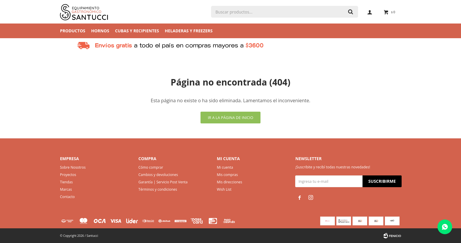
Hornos (100, 30)
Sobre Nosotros (73, 167)
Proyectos (68, 174)
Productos (72, 30)
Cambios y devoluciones (158, 174)
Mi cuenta (225, 167)
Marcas (66, 189)
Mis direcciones (229, 182)
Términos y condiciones (157, 189)
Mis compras (227, 174)
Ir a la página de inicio (230, 117)
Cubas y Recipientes (137, 30)
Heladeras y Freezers (189, 30)
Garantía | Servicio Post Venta (163, 182)
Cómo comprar (150, 167)
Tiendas (66, 182)
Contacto (67, 196)
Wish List (224, 189)
